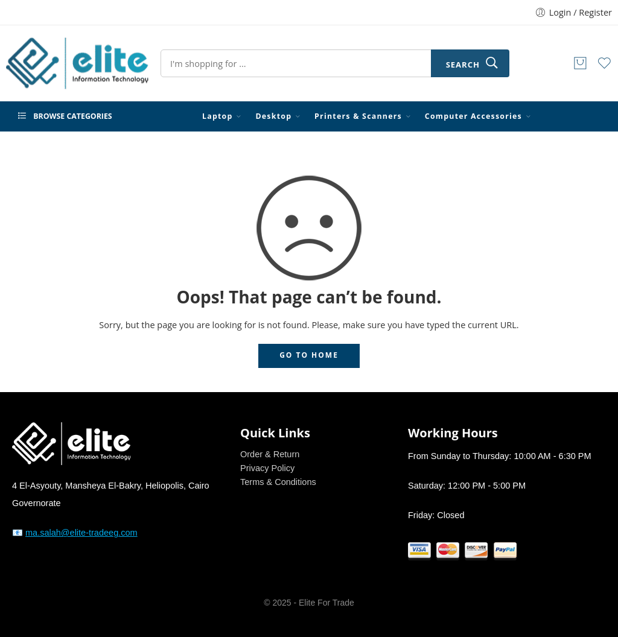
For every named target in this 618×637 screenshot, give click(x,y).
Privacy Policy (267, 468)
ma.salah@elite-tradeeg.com (81, 532)
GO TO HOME (309, 355)
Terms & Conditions (278, 482)
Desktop (273, 116)
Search (463, 64)
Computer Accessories (473, 116)
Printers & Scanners (358, 116)
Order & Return (269, 454)
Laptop (217, 116)
